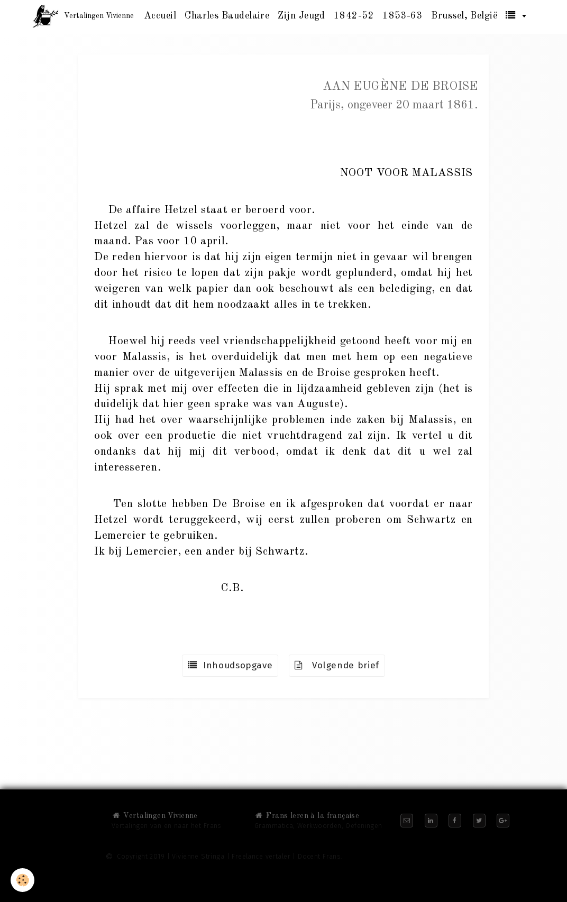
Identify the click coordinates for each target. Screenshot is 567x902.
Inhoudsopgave (230, 665)
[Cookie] (22, 880)
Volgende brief (337, 665)
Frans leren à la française (306, 816)
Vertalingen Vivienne (155, 816)
